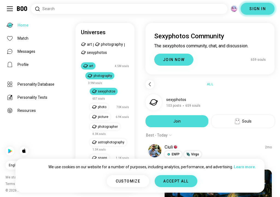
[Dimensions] (234, 8)
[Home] (22, 8)
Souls (243, 121)
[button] (173, 154)
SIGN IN (257, 9)
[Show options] (159, 135)
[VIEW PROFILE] (154, 150)
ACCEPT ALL (175, 181)
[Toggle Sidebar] (10, 9)
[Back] (149, 84)
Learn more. (245, 167)
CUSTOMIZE (128, 181)
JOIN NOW (174, 59)
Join (177, 121)
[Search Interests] (129, 9)
